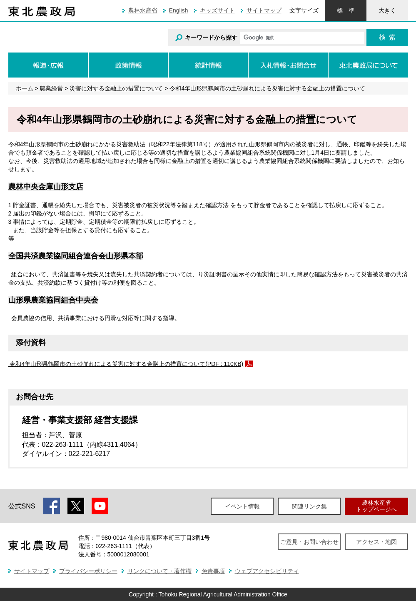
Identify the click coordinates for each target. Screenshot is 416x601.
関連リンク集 (309, 506)
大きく (387, 10)
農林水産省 (142, 10)
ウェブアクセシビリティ (267, 571)
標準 (345, 10)
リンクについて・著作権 (159, 571)
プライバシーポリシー (88, 571)
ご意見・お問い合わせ (309, 541)
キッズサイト (217, 10)
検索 (387, 37)
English (178, 10)
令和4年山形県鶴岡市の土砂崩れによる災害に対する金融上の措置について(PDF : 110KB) (126, 364)
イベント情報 (242, 506)
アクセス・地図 (376, 541)
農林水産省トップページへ (376, 505)
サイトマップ (264, 10)
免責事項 (213, 571)
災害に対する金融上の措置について (116, 88)
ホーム (24, 88)
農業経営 (51, 88)
